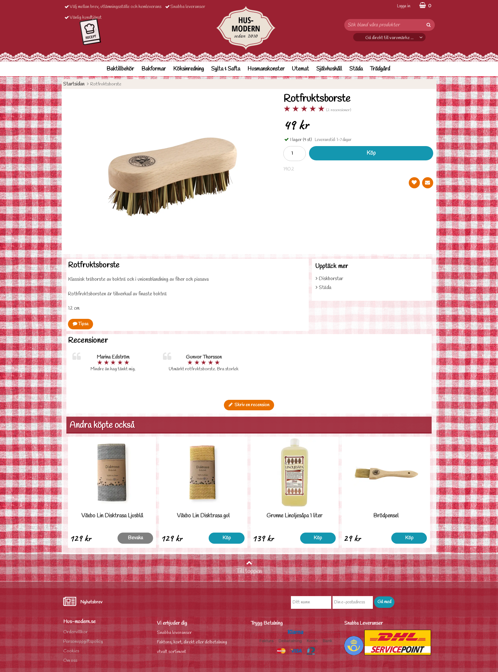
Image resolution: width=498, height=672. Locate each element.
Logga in (403, 6)
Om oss (70, 661)
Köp (371, 153)
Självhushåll (329, 69)
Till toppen (249, 567)
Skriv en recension (249, 405)
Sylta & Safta (225, 69)
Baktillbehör (120, 69)
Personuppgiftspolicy (83, 642)
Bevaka (135, 537)
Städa (356, 69)
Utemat (300, 69)
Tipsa (80, 324)
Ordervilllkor (75, 632)
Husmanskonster (266, 69)
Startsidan (73, 84)
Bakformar (153, 69)
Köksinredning (188, 69)
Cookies (71, 651)
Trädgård (380, 69)
